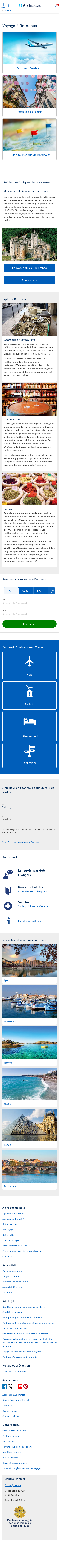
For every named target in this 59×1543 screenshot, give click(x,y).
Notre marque (9, 1224)
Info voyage (8, 1229)
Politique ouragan (11, 1435)
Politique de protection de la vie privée (22, 1317)
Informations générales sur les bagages (21, 1468)
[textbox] (29, 602)
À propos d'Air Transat (13, 1213)
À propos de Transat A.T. (14, 1218)
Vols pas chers (9, 1441)
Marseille (9, 1021)
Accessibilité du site (12, 1286)
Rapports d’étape (10, 1276)
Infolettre (7, 1405)
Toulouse (9, 1186)
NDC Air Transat (10, 1457)
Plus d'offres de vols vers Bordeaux (22, 842)
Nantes (8, 1062)
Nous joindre (13, 1485)
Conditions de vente (12, 1312)
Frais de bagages (10, 1240)
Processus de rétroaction (15, 1281)
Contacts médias (10, 1416)
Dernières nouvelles (12, 1452)
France (8, 10)
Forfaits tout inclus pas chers (17, 1446)
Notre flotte (8, 1234)
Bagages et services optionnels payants (21, 1351)
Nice (6, 1103)
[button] (11, 590)
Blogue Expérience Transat (15, 1400)
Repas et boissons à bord (14, 1462)
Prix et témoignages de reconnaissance (22, 1250)
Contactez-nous (10, 1410)
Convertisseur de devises (14, 1430)
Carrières (7, 1256)
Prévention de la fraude (14, 1371)
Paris (6, 1144)
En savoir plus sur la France (29, 268)
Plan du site (8, 1292)
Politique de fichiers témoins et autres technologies (28, 1322)
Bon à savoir (29, 280)
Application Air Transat (13, 1394)
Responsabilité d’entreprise (16, 1245)
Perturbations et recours (14, 1328)
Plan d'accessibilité (12, 1270)
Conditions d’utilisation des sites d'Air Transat (25, 1333)
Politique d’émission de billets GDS (19, 1356)
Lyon (6, 980)
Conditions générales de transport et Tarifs (23, 1306)
